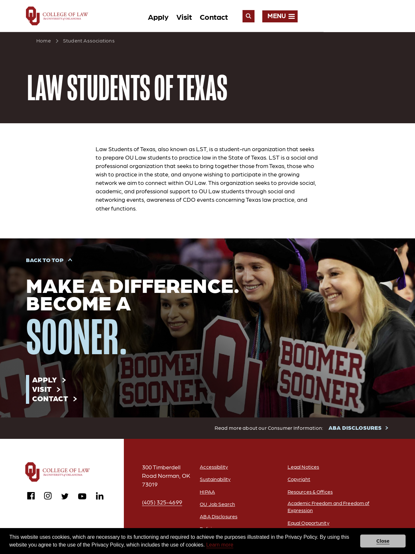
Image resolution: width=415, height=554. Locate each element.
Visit (272, 16)
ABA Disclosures (217, 518)
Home (43, 41)
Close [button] (382, 541)
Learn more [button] (219, 545)
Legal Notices (303, 468)
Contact (302, 16)
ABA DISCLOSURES (355, 429)
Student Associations (89, 41)
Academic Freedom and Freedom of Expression (326, 508)
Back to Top (45, 260)
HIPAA (206, 493)
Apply (246, 16)
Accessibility (212, 468)
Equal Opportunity (309, 525)
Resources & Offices (310, 493)
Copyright (298, 480)
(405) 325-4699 (162, 503)
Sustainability (214, 480)
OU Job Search (216, 505)
